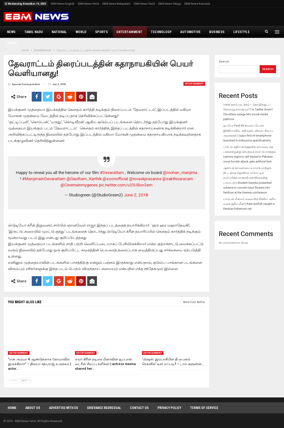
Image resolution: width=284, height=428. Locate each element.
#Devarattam (112, 172)
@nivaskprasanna (145, 178)
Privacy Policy (169, 408)
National (59, 32)
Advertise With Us (63, 408)
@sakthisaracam (177, 178)
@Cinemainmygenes (79, 185)
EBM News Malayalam (116, 3)
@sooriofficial (115, 178)
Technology (161, 32)
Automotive (190, 32)
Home (12, 408)
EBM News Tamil (144, 3)
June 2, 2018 (136, 195)
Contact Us (139, 408)
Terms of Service (204, 408)
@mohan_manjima (180, 172)
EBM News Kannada (197, 3)
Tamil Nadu (33, 32)
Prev (14, 380)
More (238, 32)
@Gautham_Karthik (84, 178)
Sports (101, 32)
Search (224, 61)
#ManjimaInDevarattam (43, 178)
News (11, 32)
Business (217, 32)
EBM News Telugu (169, 3)
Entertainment (129, 32)
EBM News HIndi (88, 3)
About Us (32, 408)
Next (26, 380)
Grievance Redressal (104, 408)
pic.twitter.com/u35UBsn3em (125, 185)
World (81, 32)
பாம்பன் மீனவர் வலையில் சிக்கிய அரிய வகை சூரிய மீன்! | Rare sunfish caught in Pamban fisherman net (249, 203)
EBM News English (63, 3)
